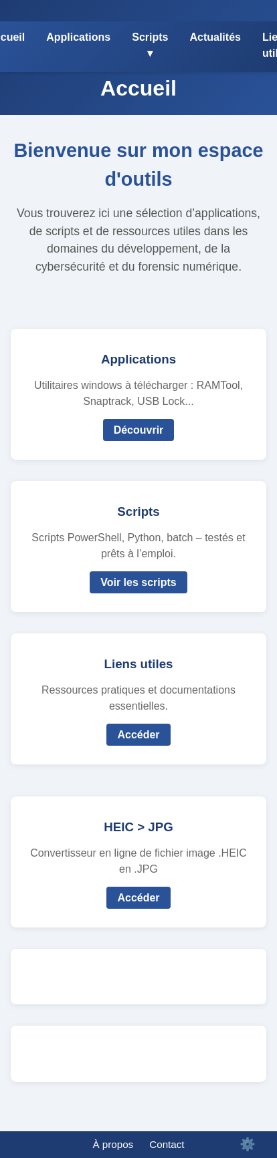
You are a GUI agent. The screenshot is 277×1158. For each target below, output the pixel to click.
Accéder (138, 734)
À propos (112, 1144)
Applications (78, 37)
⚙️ (248, 1144)
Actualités (214, 37)
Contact (166, 1144)
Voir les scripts (138, 582)
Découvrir (139, 430)
